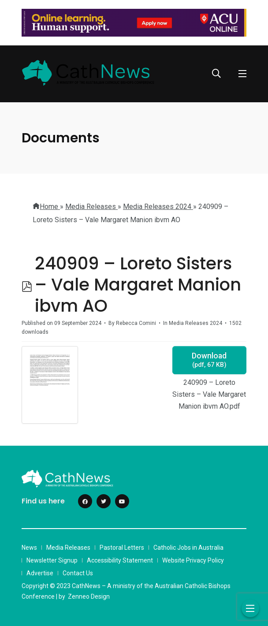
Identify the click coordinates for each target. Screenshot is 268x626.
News (29, 547)
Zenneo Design (89, 596)
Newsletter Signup (52, 560)
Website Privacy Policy (193, 560)
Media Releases (68, 547)
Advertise (39, 573)
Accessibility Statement (120, 560)
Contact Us (78, 573)
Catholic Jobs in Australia (188, 547)
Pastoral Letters (122, 547)
